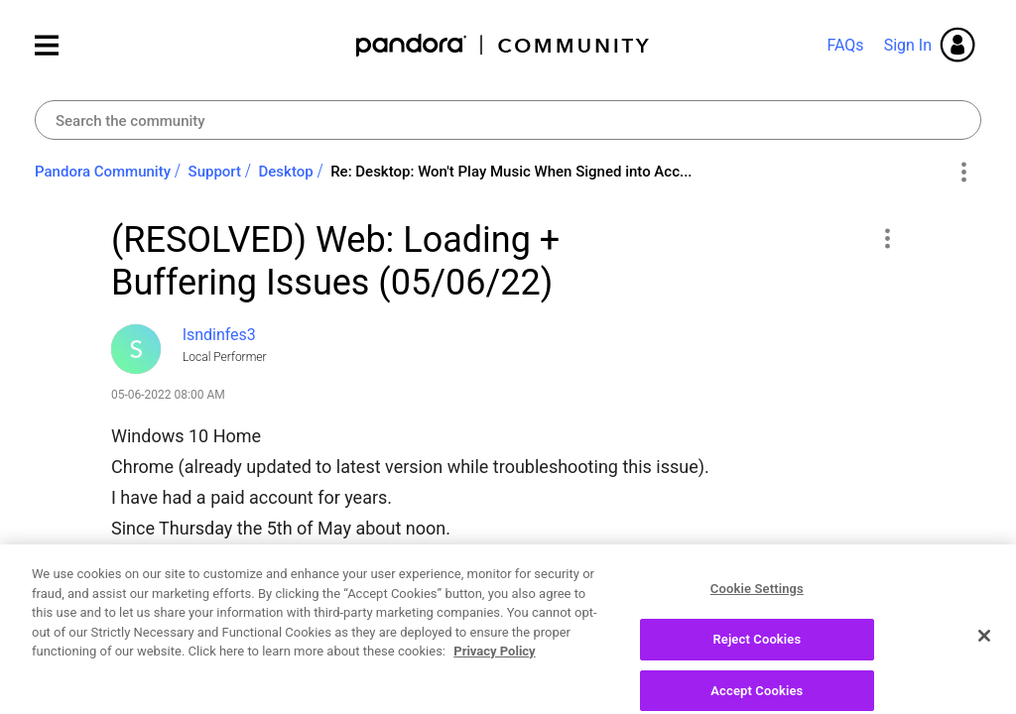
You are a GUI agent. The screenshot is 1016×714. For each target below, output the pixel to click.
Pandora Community (503, 45)
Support (215, 171)
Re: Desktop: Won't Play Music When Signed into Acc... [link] (511, 171)
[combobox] (508, 120)
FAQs (844, 45)
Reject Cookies (756, 692)
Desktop (286, 171)
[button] (886, 238)
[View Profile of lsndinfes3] (219, 334)
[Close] (984, 689)
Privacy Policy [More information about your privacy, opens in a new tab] (494, 704)
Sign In (908, 45)
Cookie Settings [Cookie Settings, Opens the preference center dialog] (757, 642)
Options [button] (963, 172)
